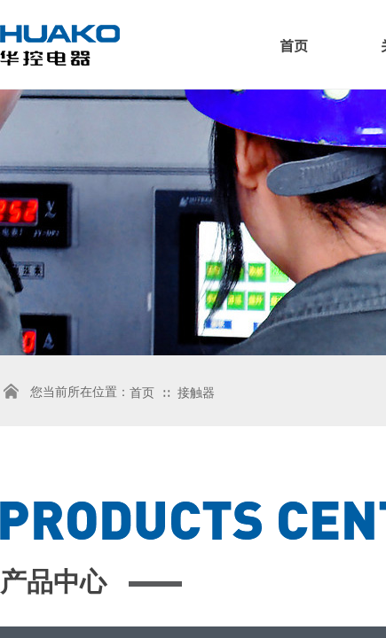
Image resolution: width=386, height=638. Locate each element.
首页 (294, 45)
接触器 (196, 393)
